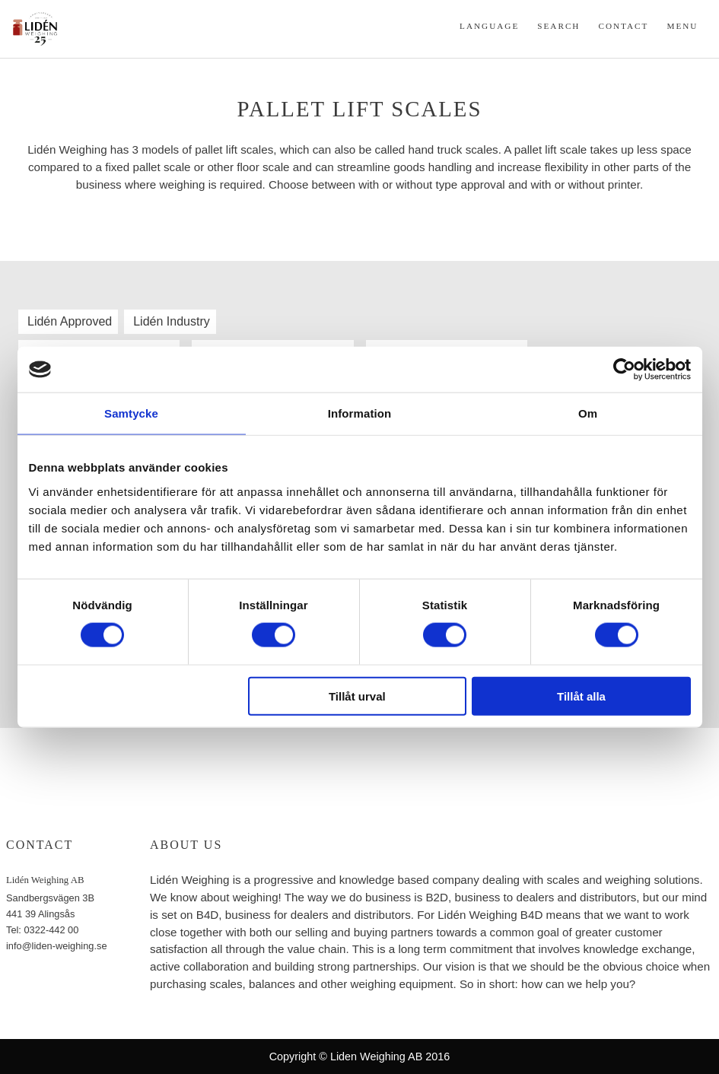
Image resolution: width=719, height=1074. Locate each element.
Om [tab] (587, 413)
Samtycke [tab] (131, 413)
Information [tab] (360, 413)
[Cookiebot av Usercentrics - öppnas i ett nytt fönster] (624, 369)
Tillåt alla (581, 695)
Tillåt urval (357, 695)
